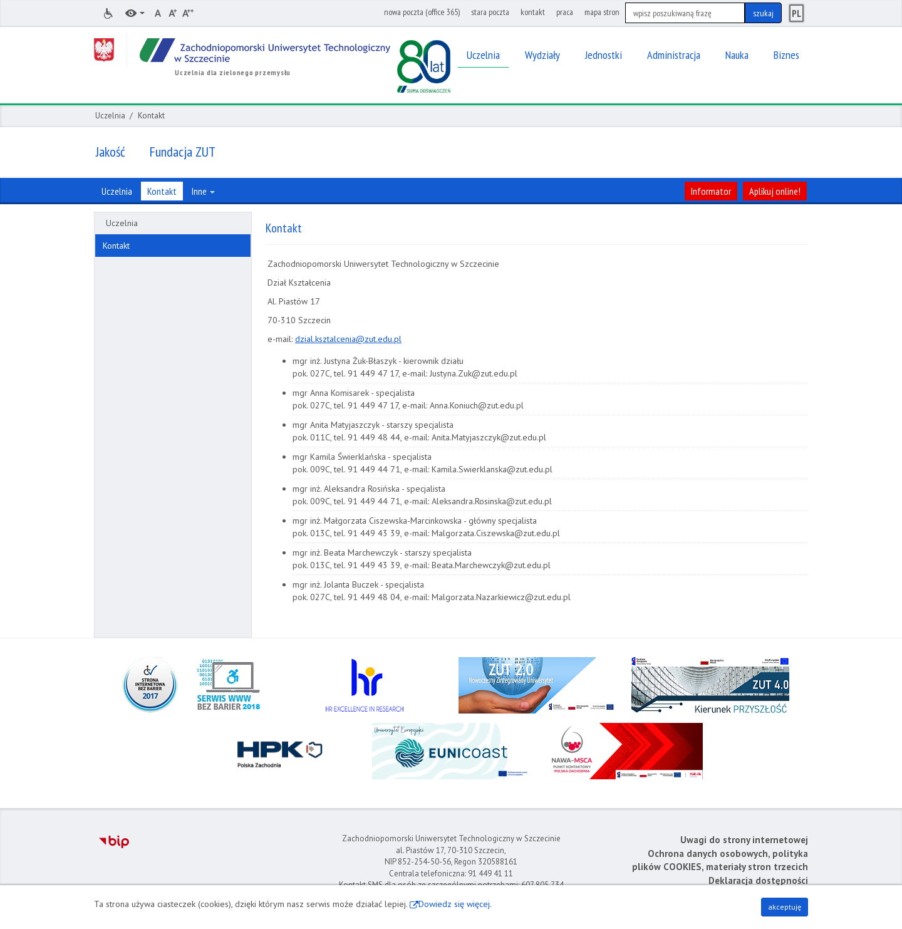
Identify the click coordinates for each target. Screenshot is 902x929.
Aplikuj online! (775, 191)
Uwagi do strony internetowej (744, 840)
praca (564, 12)
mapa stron (601, 12)
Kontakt (116, 245)
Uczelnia (110, 115)
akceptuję (784, 906)
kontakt (533, 12)
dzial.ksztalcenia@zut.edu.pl (348, 339)
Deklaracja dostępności (758, 880)
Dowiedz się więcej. (455, 904)
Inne (203, 191)
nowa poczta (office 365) (422, 12)
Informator (711, 191)
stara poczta (490, 12)
